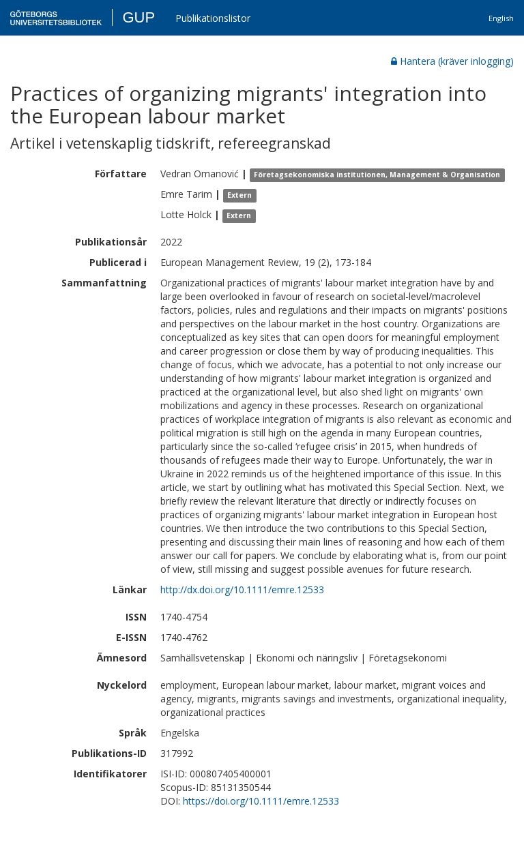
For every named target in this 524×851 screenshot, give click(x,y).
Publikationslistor (212, 18)
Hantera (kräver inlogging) (452, 61)
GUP (138, 17)
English (501, 18)
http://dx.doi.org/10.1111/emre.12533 (242, 589)
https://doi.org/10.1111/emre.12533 (261, 800)
